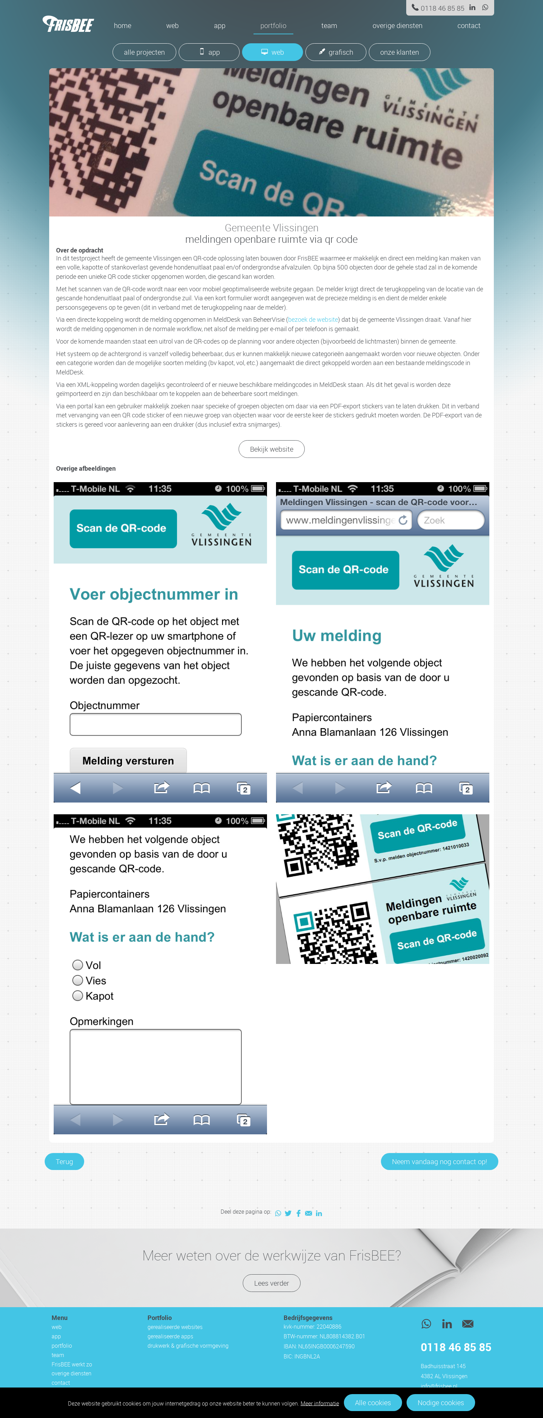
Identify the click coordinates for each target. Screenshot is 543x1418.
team (329, 25)
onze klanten (399, 52)
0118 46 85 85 (442, 8)
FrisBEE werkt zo (72, 1364)
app (219, 25)
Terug (64, 1161)
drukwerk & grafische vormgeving (188, 1345)
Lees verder (271, 1283)
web (172, 25)
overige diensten (397, 25)
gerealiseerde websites (175, 1327)
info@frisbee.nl (439, 1386)
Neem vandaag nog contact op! (439, 1161)
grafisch (341, 52)
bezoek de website (313, 320)
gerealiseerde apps (170, 1336)
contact (469, 25)
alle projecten (144, 52)
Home (122, 25)
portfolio (273, 25)
